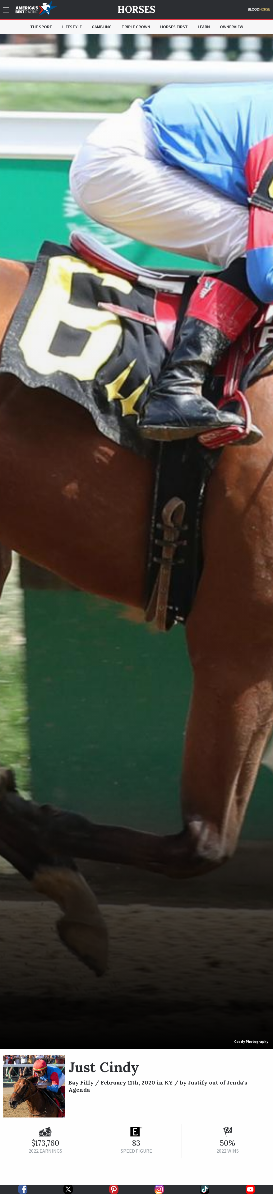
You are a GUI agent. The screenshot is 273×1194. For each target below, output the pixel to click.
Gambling (102, 27)
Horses (136, 9)
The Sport (41, 27)
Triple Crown (136, 27)
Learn (204, 27)
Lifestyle (72, 27)
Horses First (174, 27)
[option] (136, 541)
